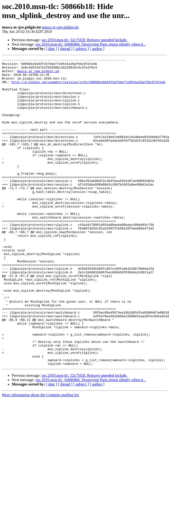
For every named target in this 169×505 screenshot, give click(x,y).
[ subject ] (81, 49)
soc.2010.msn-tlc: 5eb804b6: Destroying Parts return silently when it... (91, 44)
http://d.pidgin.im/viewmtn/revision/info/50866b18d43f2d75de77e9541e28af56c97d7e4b (88, 87)
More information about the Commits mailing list (40, 456)
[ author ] (97, 49)
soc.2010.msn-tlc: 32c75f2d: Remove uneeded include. (84, 40)
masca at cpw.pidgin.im (60, 27)
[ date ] (51, 49)
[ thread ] (65, 49)
